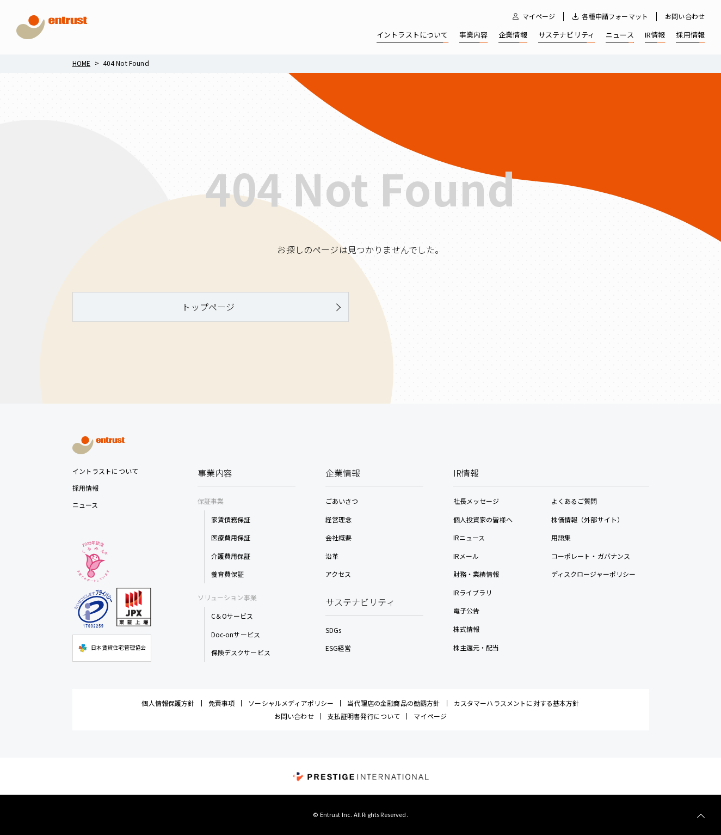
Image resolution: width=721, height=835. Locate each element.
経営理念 (338, 519)
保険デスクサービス (240, 652)
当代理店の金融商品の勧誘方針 (393, 703)
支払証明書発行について (364, 716)
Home (81, 63)
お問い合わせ (685, 16)
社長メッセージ (476, 500)
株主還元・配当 (476, 647)
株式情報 (466, 628)
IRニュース (469, 537)
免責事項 (221, 703)
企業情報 (512, 34)
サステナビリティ (566, 34)
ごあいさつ (342, 500)
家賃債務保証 (231, 519)
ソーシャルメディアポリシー (291, 703)
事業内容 (473, 34)
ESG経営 (338, 648)
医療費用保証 (231, 537)
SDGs (333, 630)
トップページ (208, 306)
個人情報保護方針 (167, 703)
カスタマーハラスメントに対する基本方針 (517, 703)
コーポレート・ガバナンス (591, 555)
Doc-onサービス (236, 634)
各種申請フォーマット (615, 16)
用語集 (561, 537)
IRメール (466, 555)
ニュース (620, 34)
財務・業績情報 (476, 573)
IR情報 (655, 34)
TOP (700, 816)
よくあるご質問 (574, 500)
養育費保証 (227, 573)
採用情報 (690, 34)
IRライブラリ (472, 592)
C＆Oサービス (232, 615)
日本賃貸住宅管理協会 (111, 648)
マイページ (539, 16)
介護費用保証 (231, 555)
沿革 (331, 555)
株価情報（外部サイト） (587, 519)
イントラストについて (412, 34)
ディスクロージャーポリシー (593, 573)
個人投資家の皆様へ (483, 519)
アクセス (338, 573)
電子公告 (466, 610)
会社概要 (338, 537)
